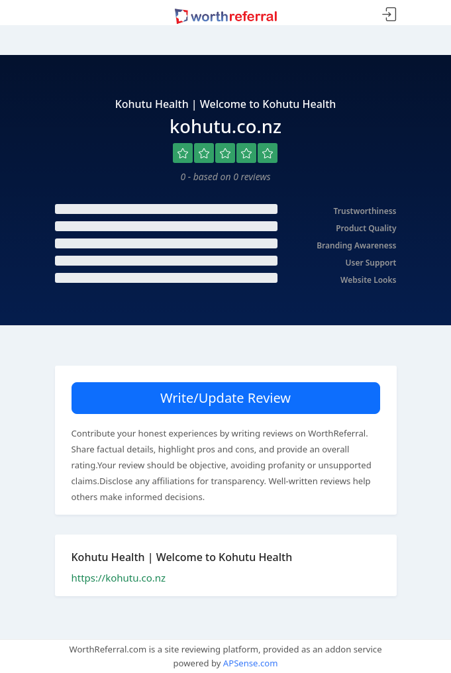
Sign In (389, 15)
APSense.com (250, 663)
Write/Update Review (225, 398)
